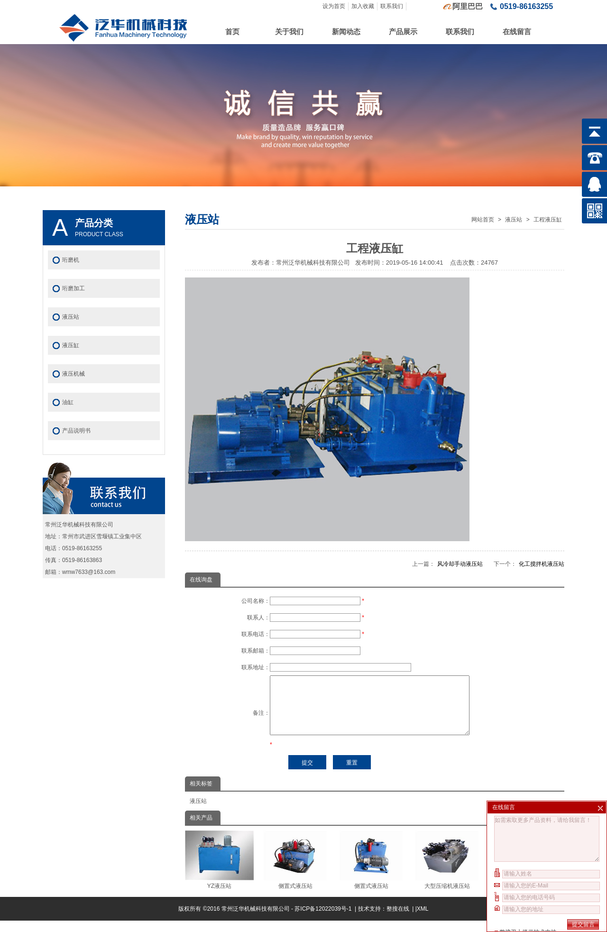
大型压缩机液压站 (447, 871)
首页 (232, 32)
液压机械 (73, 373)
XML (423, 920)
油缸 (68, 402)
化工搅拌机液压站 (541, 564)
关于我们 (289, 32)
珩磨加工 (73, 288)
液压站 (513, 219)
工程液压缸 (547, 219)
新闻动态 (346, 32)
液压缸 (70, 345)
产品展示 (403, 32)
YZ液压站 (219, 871)
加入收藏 (362, 6)
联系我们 (391, 6)
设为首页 (333, 6)
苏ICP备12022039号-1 (323, 920)
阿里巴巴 (467, 6)
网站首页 (482, 219)
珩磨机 (70, 260)
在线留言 (517, 32)
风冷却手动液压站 (460, 564)
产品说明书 (76, 430)
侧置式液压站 (295, 871)
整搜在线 (397, 920)
